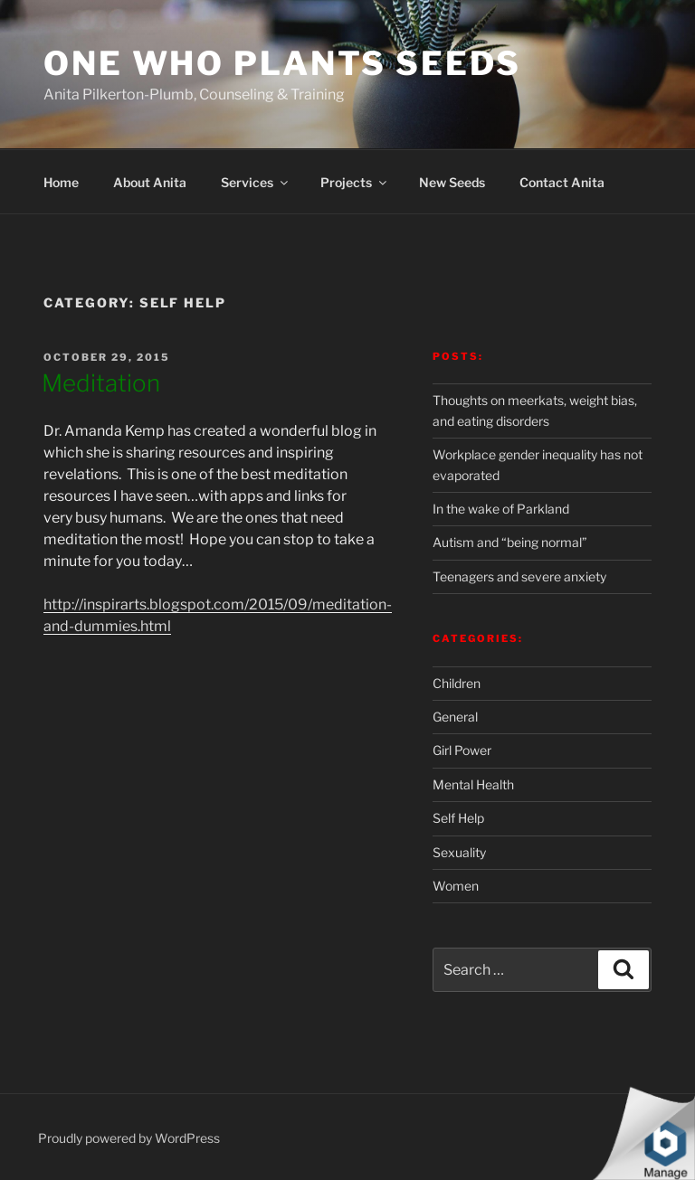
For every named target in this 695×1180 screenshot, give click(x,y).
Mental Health (473, 784)
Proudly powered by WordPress (129, 1138)
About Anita (149, 182)
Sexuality (459, 852)
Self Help (458, 818)
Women (456, 885)
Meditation (101, 383)
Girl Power (462, 750)
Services (255, 182)
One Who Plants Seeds (282, 63)
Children (457, 683)
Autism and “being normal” (510, 542)
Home (61, 182)
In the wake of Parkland (501, 508)
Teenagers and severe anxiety (519, 576)
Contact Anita (562, 182)
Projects (354, 182)
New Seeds (452, 182)
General (455, 716)
